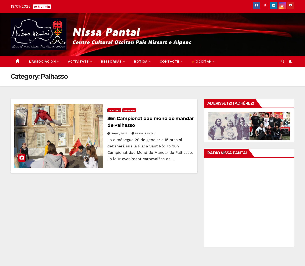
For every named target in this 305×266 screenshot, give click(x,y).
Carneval (114, 110)
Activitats (79, 61)
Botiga (141, 61)
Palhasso (129, 110)
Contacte (170, 61)
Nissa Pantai (143, 133)
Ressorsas (112, 61)
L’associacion (43, 61)
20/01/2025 (120, 133)
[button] (282, 61)
